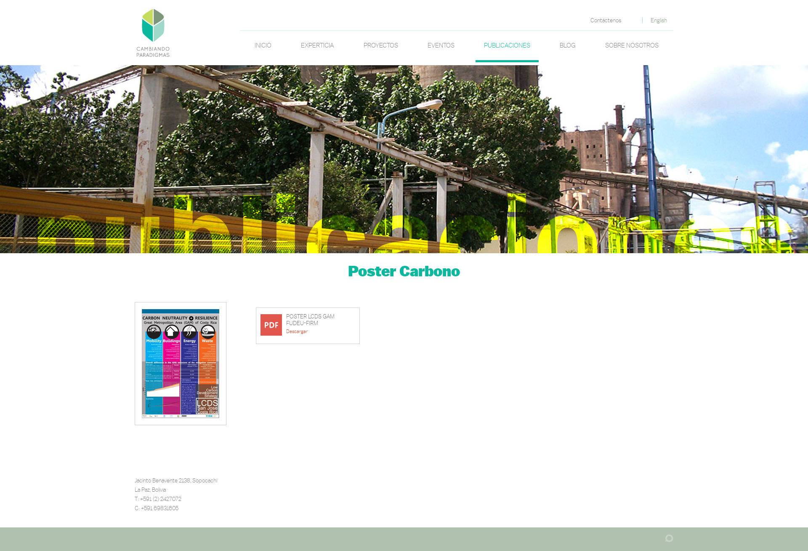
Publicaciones (507, 45)
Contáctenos (605, 20)
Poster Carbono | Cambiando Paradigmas (153, 32)
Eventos (441, 45)
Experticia (317, 45)
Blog (568, 45)
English (659, 20)
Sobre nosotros (632, 45)
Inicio (263, 45)
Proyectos (381, 45)
